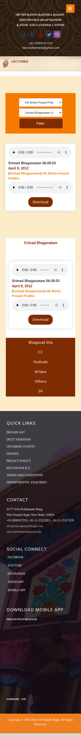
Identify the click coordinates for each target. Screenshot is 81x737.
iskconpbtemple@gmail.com (40, 48)
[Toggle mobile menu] (70, 8)
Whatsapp (16, 582)
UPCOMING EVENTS (20, 446)
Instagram (16, 573)
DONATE (12, 453)
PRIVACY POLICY (18, 461)
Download (40, 202)
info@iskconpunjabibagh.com (24, 526)
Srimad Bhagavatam (24, 173)
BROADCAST (15, 432)
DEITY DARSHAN (18, 439)
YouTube (15, 565)
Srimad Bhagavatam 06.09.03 (32, 163)
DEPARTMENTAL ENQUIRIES (26, 482)
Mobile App (16, 590)
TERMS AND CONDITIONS (24, 475)
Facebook (16, 557)
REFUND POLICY (18, 468)
